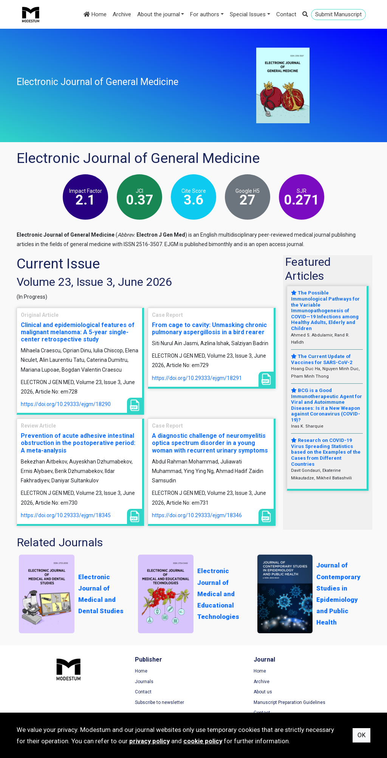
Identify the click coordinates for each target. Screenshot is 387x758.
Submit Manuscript (338, 14)
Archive (122, 14)
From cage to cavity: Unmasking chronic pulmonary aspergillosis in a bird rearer (209, 328)
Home (95, 14)
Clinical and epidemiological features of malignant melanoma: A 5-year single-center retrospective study (78, 332)
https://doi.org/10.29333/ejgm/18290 (66, 404)
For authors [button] (204, 14)
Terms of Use (307, 671)
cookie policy (202, 741)
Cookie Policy (307, 692)
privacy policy (149, 741)
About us (210, 692)
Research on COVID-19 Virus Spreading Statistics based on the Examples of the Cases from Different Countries (326, 452)
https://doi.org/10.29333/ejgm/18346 (197, 515)
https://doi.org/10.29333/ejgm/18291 (197, 378)
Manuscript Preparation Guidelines (237, 703)
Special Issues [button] (248, 14)
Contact (286, 14)
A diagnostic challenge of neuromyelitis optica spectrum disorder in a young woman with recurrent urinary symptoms (210, 443)
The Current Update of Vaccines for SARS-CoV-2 (321, 359)
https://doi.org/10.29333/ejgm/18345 (66, 515)
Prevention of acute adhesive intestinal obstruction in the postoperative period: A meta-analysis (78, 443)
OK (361, 735)
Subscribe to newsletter (133, 703)
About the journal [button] (158, 14)
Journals (118, 682)
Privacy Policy (307, 682)
